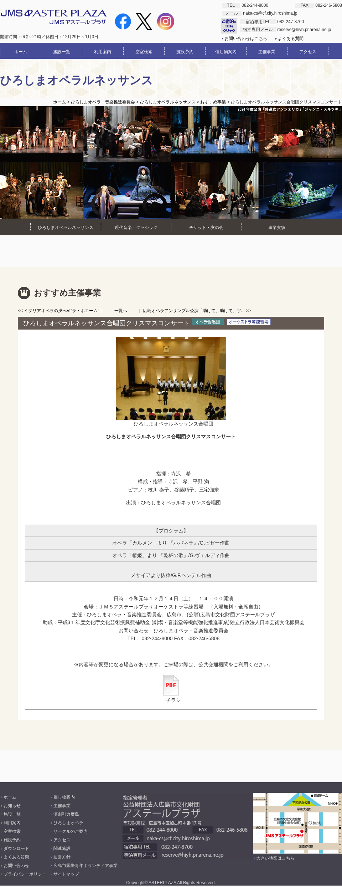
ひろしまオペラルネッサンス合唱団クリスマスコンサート (106, 323)
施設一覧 (12, 814)
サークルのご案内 (70, 831)
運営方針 (62, 857)
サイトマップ (66, 874)
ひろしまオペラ (68, 822)
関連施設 (62, 848)
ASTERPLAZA (162, 882)
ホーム (59, 102)
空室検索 (12, 831)
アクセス (62, 839)
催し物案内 (64, 797)
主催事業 (62, 805)
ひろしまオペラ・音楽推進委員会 (103, 102)
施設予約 (12, 839)
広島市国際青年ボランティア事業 (85, 865)
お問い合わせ (16, 865)
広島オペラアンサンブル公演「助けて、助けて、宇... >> (197, 310)
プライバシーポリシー (25, 874)
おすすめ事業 (213, 102)
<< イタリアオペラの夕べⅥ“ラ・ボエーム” (58, 310)
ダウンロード (16, 848)
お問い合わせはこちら (245, 38)
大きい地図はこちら (275, 858)
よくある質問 (291, 38)
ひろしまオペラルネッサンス (168, 102)
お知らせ (12, 805)
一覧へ (120, 310)
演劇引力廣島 (66, 814)
